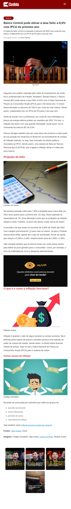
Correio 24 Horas (46, 437)
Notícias (8, 18)
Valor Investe (16, 431)
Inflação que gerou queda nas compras (36, 425)
